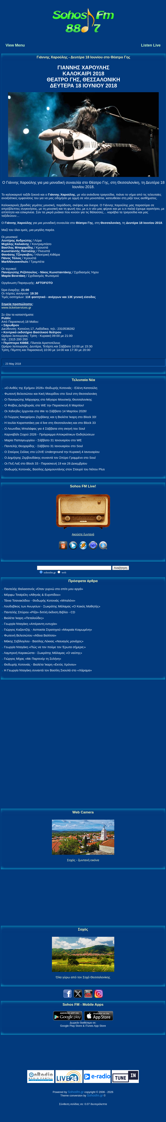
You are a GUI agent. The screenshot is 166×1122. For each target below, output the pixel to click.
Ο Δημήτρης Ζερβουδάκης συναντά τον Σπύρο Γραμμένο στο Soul (50, 457)
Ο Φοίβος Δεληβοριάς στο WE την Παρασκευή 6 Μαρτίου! (44, 405)
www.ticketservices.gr (16, 307)
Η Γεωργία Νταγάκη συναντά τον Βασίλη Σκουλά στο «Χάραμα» (48, 670)
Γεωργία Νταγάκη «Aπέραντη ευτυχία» (30, 623)
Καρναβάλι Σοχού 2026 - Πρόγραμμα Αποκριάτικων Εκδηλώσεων (49, 434)
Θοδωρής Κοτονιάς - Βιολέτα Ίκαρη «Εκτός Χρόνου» (40, 664)
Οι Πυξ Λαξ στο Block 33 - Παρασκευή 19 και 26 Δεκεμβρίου (45, 463)
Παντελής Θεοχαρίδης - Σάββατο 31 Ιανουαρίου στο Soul (43, 446)
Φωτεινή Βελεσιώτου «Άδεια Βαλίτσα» (30, 635)
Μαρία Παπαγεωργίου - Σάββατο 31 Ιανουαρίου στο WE (43, 440)
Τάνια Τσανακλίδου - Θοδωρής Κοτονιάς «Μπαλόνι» (39, 600)
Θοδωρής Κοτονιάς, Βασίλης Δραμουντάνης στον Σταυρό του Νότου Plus (54, 469)
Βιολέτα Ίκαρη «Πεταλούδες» (24, 618)
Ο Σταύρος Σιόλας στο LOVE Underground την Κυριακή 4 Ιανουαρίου (52, 452)
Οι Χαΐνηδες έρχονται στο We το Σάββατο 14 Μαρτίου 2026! (45, 411)
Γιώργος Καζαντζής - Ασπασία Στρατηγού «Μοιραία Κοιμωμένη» (48, 629)
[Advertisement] (83, 744)
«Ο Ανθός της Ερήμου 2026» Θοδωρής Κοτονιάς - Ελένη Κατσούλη (50, 388)
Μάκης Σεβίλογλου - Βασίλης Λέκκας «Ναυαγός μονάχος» (43, 641)
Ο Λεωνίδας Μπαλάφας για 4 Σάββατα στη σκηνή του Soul (44, 428)
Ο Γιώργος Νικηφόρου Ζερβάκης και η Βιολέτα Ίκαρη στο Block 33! (50, 417)
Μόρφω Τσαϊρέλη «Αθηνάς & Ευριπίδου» (32, 594)
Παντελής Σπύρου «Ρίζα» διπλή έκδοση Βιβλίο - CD (39, 612)
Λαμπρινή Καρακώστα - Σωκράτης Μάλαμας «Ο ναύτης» (43, 653)
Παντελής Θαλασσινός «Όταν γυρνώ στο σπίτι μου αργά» (43, 589)
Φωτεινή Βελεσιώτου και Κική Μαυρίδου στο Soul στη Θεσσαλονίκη (50, 393)
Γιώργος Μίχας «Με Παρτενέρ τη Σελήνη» (32, 658)
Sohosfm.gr (76, 1092)
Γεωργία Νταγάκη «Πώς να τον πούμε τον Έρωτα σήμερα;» (45, 647)
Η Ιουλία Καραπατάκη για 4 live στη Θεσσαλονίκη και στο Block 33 (50, 422)
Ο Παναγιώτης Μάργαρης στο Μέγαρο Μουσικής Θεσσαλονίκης (48, 399)
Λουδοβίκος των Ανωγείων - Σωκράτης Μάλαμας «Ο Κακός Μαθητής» (52, 606)
